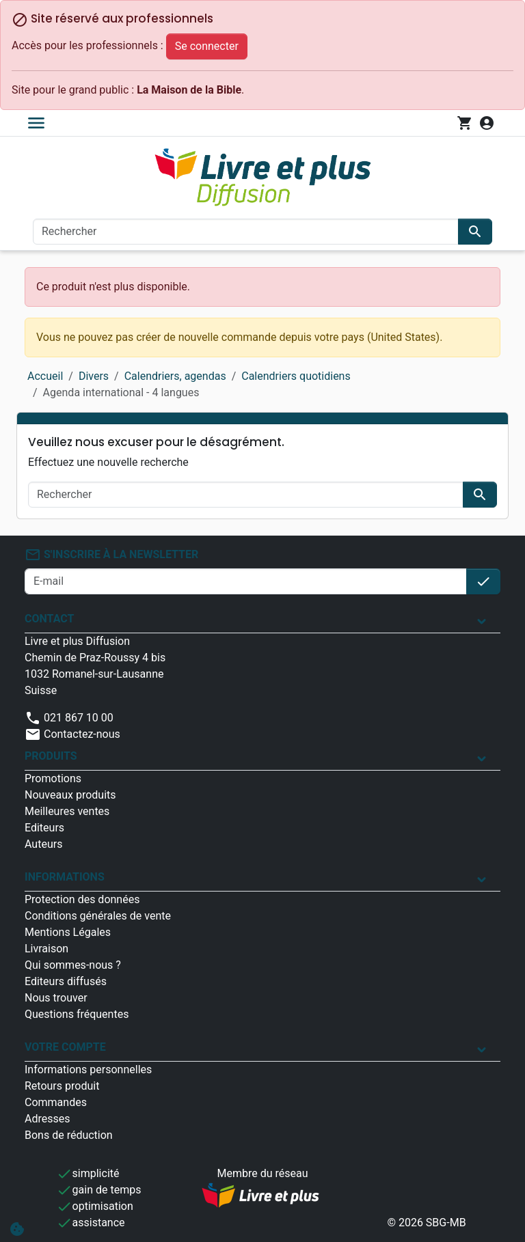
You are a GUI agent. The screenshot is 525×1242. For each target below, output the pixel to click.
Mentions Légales (68, 932)
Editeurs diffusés (66, 981)
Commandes (56, 1102)
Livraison (46, 948)
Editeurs (44, 827)
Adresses (47, 1118)
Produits (51, 755)
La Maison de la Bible (189, 89)
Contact (49, 618)
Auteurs (43, 844)
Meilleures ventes (67, 811)
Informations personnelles (88, 1069)
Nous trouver (56, 997)
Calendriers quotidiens (295, 376)
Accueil (45, 376)
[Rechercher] (246, 232)
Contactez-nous (72, 734)
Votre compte (65, 1046)
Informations (65, 876)
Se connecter (207, 46)
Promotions (53, 778)
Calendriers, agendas (175, 376)
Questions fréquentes (77, 1014)
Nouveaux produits (70, 794)
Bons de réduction (69, 1135)
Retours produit (62, 1085)
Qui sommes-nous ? (73, 964)
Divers (94, 376)
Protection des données (82, 899)
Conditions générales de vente (98, 915)
